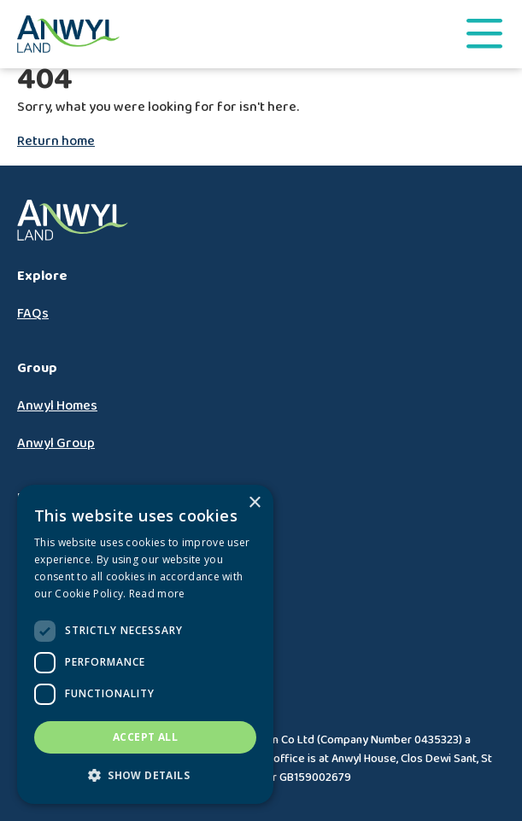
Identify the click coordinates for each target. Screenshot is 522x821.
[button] (145, 776)
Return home (56, 141)
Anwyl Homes (57, 405)
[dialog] (145, 644)
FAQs (33, 313)
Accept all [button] (145, 737)
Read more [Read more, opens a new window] (157, 593)
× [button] (254, 503)
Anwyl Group (56, 443)
